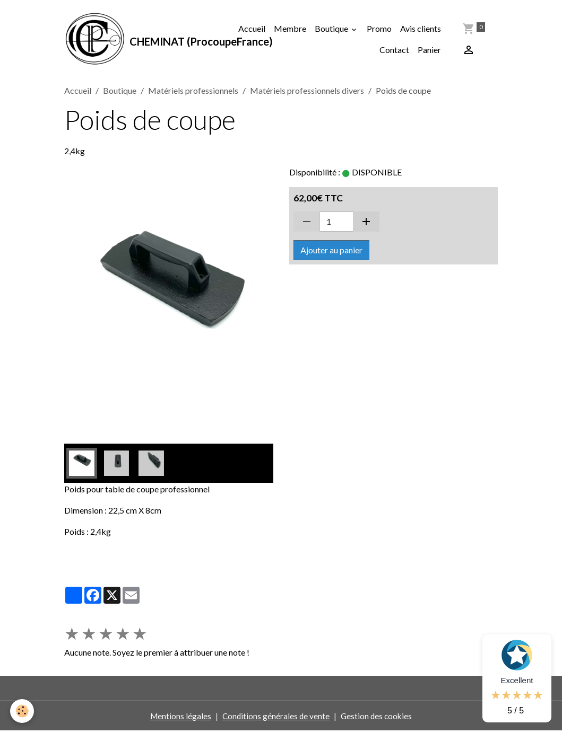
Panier (429, 51)
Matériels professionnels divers (307, 93)
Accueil (251, 29)
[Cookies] (22, 711)
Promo (379, 29)
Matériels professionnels (193, 93)
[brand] (144, 40)
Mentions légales (179, 718)
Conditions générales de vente (275, 718)
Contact (394, 51)
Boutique (332, 29)
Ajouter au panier (331, 253)
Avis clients (420, 29)
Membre (290, 29)
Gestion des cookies (377, 718)
